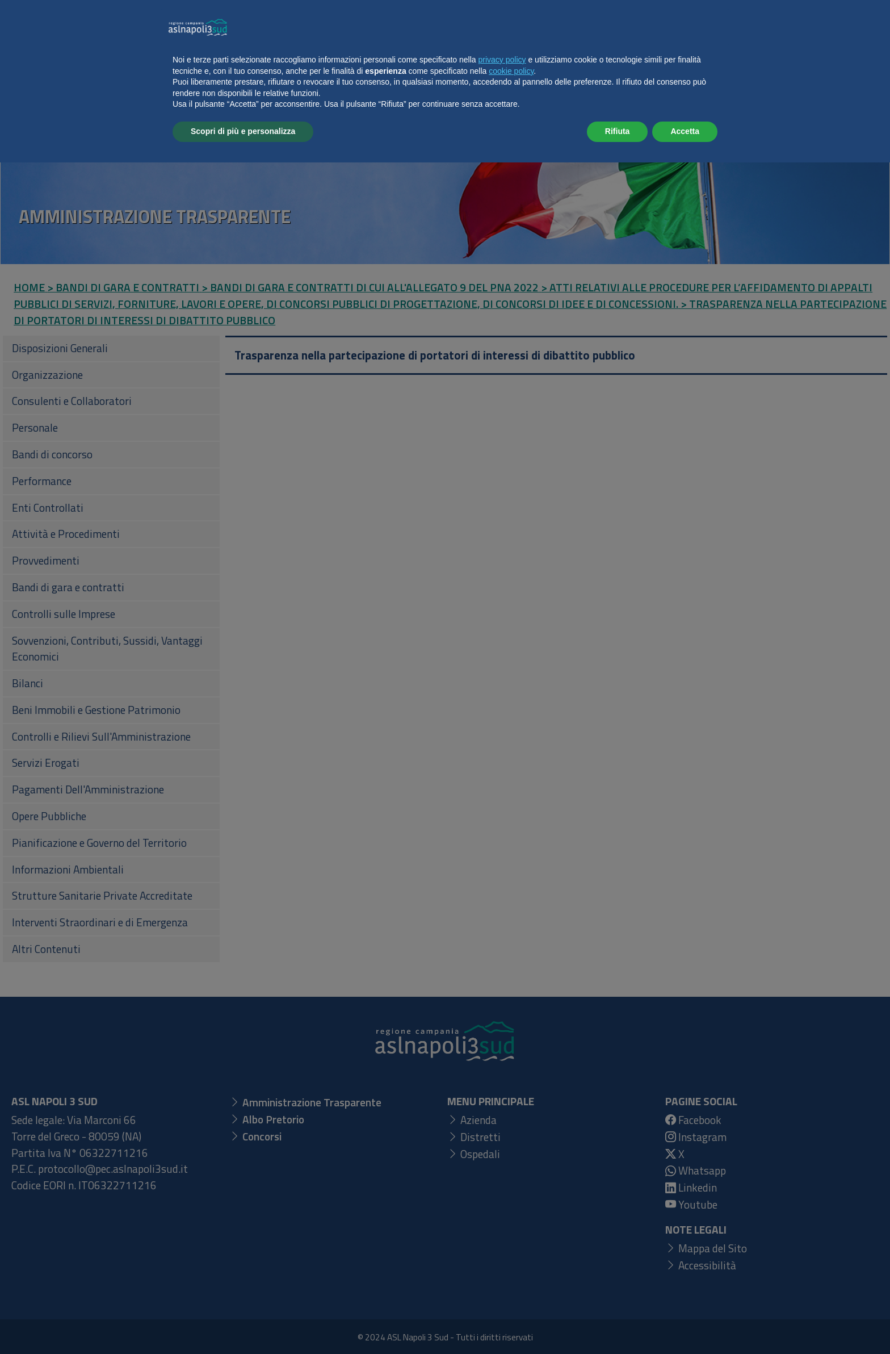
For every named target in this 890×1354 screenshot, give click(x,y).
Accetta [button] (684, 1322)
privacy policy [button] (502, 1251)
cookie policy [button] (511, 1262)
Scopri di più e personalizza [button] (243, 1322)
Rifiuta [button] (617, 1322)
